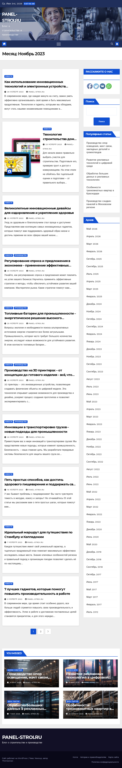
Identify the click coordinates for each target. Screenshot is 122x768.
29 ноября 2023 (15, 92)
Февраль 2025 (94, 296)
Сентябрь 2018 (94, 567)
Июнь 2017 (92, 582)
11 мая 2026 (74, 683)
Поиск (90, 101)
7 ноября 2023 (15, 542)
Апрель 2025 (93, 281)
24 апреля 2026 (76, 714)
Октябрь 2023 (94, 364)
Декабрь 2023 (94, 349)
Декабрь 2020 (94, 529)
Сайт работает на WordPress (15, 758)
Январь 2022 (93, 522)
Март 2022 (92, 506)
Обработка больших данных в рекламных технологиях (97, 176)
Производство (21, 255)
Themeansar (7, 761)
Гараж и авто (72, 670)
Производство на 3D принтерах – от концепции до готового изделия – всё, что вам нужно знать (38, 374)
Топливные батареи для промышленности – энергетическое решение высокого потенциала (40, 318)
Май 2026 (91, 229)
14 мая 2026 (16, 683)
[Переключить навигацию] (58, 44)
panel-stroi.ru (35, 92)
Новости (8, 76)
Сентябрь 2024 (94, 326)
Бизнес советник (15, 670)
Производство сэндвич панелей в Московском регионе (98, 204)
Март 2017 (92, 597)
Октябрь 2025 (94, 259)
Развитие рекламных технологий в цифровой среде (99, 162)
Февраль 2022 (94, 514)
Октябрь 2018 (93, 559)
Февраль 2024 (94, 334)
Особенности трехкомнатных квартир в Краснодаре (100, 190)
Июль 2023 (92, 386)
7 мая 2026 (15, 714)
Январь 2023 (93, 431)
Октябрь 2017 (93, 574)
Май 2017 (91, 589)
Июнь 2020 (92, 537)
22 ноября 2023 (15, 218)
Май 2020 (91, 544)
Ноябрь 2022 (93, 446)
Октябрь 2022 (94, 454)
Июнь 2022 (92, 484)
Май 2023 (91, 401)
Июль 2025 (92, 274)
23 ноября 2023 (54, 144)
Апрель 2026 (93, 236)
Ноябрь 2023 (93, 356)
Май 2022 (91, 491)
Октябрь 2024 (94, 319)
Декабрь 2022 (94, 439)
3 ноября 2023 (15, 599)
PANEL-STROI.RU (22, 737)
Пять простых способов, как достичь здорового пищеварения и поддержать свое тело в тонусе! (40, 484)
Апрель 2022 (93, 499)
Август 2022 (93, 469)
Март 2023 (92, 416)
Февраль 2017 (94, 604)
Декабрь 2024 (94, 304)
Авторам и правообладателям (93, 757)
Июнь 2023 (92, 394)
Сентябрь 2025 (94, 266)
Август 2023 (93, 379)
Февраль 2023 (94, 424)
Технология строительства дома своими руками (59, 139)
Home (75, 757)
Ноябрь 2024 (93, 311)
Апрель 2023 (93, 409)
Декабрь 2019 (93, 552)
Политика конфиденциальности (105, 762)
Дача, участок (13, 701)
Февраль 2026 (94, 251)
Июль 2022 (92, 476)
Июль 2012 (92, 612)
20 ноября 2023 (15, 271)
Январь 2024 (93, 341)
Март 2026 (92, 244)
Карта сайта (113, 757)
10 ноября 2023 (15, 490)
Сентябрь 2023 (94, 371)
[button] (112, 44)
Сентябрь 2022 (94, 461)
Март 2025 (92, 289)
